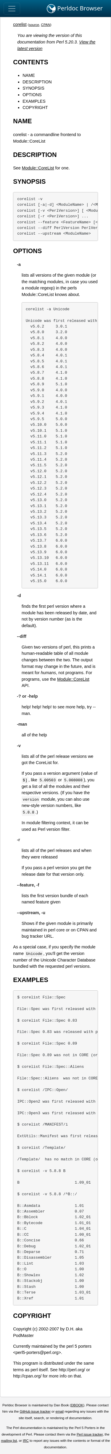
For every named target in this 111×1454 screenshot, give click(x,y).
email (59, 1411)
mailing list (9, 1440)
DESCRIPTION (37, 82)
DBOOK (77, 1405)
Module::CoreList (38, 168)
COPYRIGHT (35, 107)
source (34, 25)
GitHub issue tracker (35, 1411)
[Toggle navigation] (12, 9)
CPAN (45, 25)
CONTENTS (30, 62)
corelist (20, 24)
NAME (28, 75)
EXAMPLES (34, 101)
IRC (26, 1440)
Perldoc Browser (75, 8)
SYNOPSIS (33, 88)
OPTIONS (32, 94)
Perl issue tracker (90, 1434)
